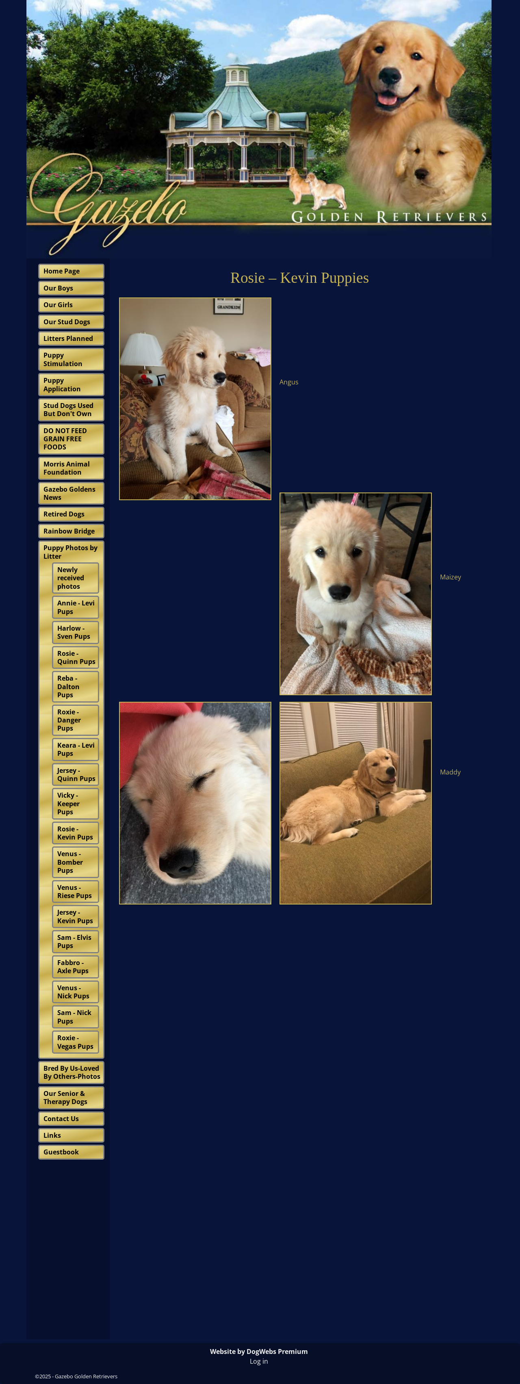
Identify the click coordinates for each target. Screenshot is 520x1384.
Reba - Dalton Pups (68, 686)
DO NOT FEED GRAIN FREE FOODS (65, 439)
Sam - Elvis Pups (74, 941)
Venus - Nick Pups (73, 991)
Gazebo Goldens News (69, 493)
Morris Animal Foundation (66, 468)
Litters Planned (68, 338)
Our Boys (58, 288)
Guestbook (61, 1152)
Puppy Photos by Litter (70, 551)
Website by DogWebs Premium (259, 1351)
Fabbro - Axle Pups (73, 966)
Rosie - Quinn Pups (76, 657)
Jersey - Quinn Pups (76, 774)
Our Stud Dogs (66, 321)
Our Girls (58, 304)
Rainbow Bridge (69, 531)
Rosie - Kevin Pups (75, 833)
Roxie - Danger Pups (69, 720)
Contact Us (61, 1118)
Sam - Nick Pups (74, 1016)
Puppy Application (62, 384)
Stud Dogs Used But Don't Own (68, 409)
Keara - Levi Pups (76, 749)
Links (52, 1135)
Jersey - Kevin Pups (75, 916)
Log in (259, 1361)
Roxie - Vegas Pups (75, 1041)
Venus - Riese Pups (74, 891)
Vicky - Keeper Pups (68, 803)
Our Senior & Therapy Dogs (65, 1097)
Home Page (61, 271)
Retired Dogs (63, 514)
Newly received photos (70, 578)
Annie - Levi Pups (76, 607)
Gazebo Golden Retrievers (86, 1376)
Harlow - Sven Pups (73, 632)
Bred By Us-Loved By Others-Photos (71, 1072)
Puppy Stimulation (62, 359)
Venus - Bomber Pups (70, 862)
